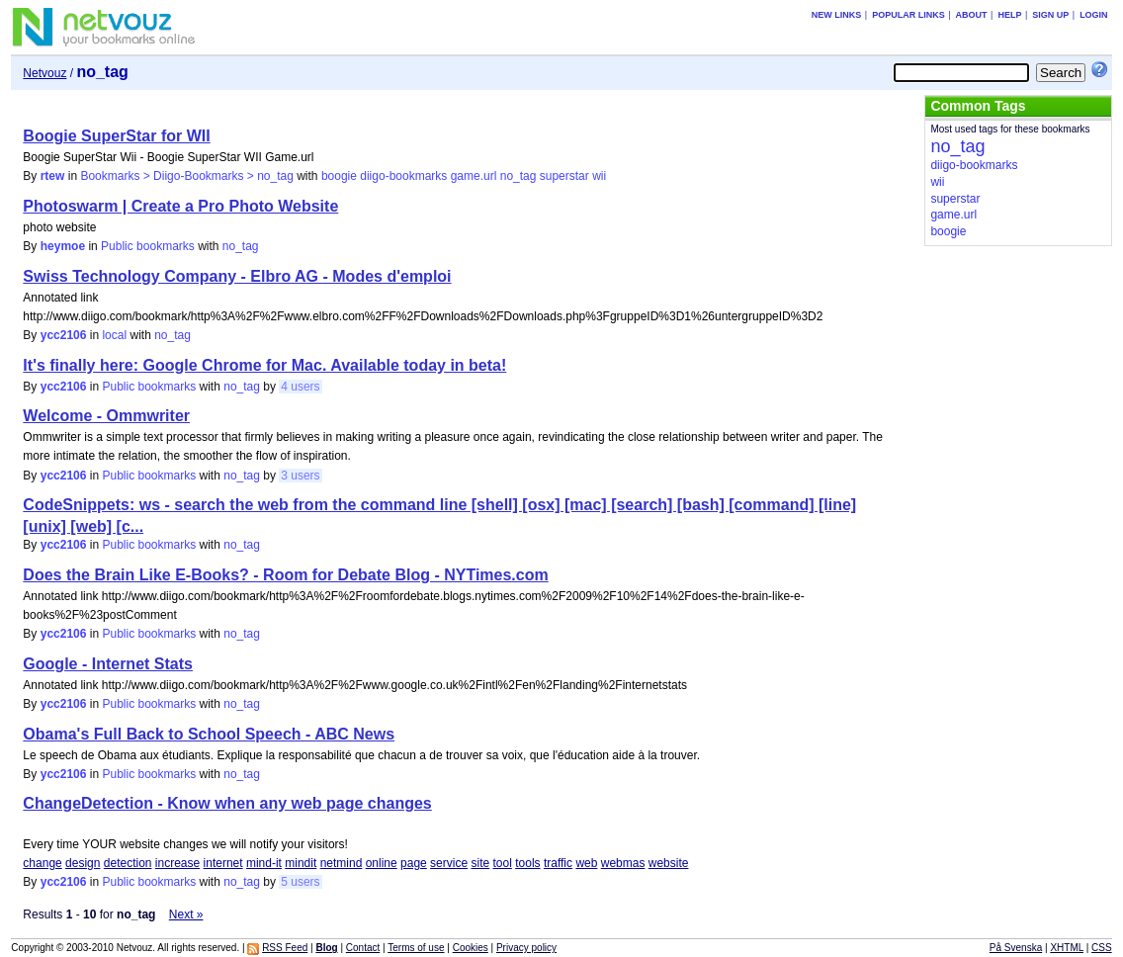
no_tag (518, 176)
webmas (623, 863)
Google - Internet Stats (108, 663)
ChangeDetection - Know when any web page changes (227, 803)
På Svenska (1016, 947)
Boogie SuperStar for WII (116, 136)
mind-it (264, 863)
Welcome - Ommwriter (106, 415)
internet (223, 863)
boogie (339, 176)
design (82, 863)
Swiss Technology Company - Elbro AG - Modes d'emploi (237, 276)
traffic (558, 863)
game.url (474, 176)
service (449, 863)
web (586, 863)
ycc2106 (64, 335)
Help (1009, 15)
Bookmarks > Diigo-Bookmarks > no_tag (186, 176)
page (413, 863)
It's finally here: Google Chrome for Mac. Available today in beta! (264, 365)
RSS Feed (284, 947)
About (972, 15)
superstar (564, 176)
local (114, 335)
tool (502, 863)
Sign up (1050, 15)
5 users (300, 882)
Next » (186, 914)
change (42, 863)
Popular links (908, 15)
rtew (53, 176)
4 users (300, 386)
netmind (341, 863)
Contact (363, 947)
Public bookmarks (148, 246)
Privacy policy (526, 947)
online (381, 863)
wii (599, 176)
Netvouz (44, 73)
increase (177, 863)
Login (1094, 15)
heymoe (63, 246)
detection (128, 863)
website (668, 863)
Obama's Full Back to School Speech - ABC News (208, 734)
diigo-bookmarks (403, 176)
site (480, 863)
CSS (1101, 947)
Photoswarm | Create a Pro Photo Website (180, 206)
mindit (300, 863)
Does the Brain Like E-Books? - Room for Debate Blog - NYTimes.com (285, 574)
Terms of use (416, 947)
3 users (300, 475)
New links (837, 15)
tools (527, 863)
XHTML (1066, 947)
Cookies (470, 947)
